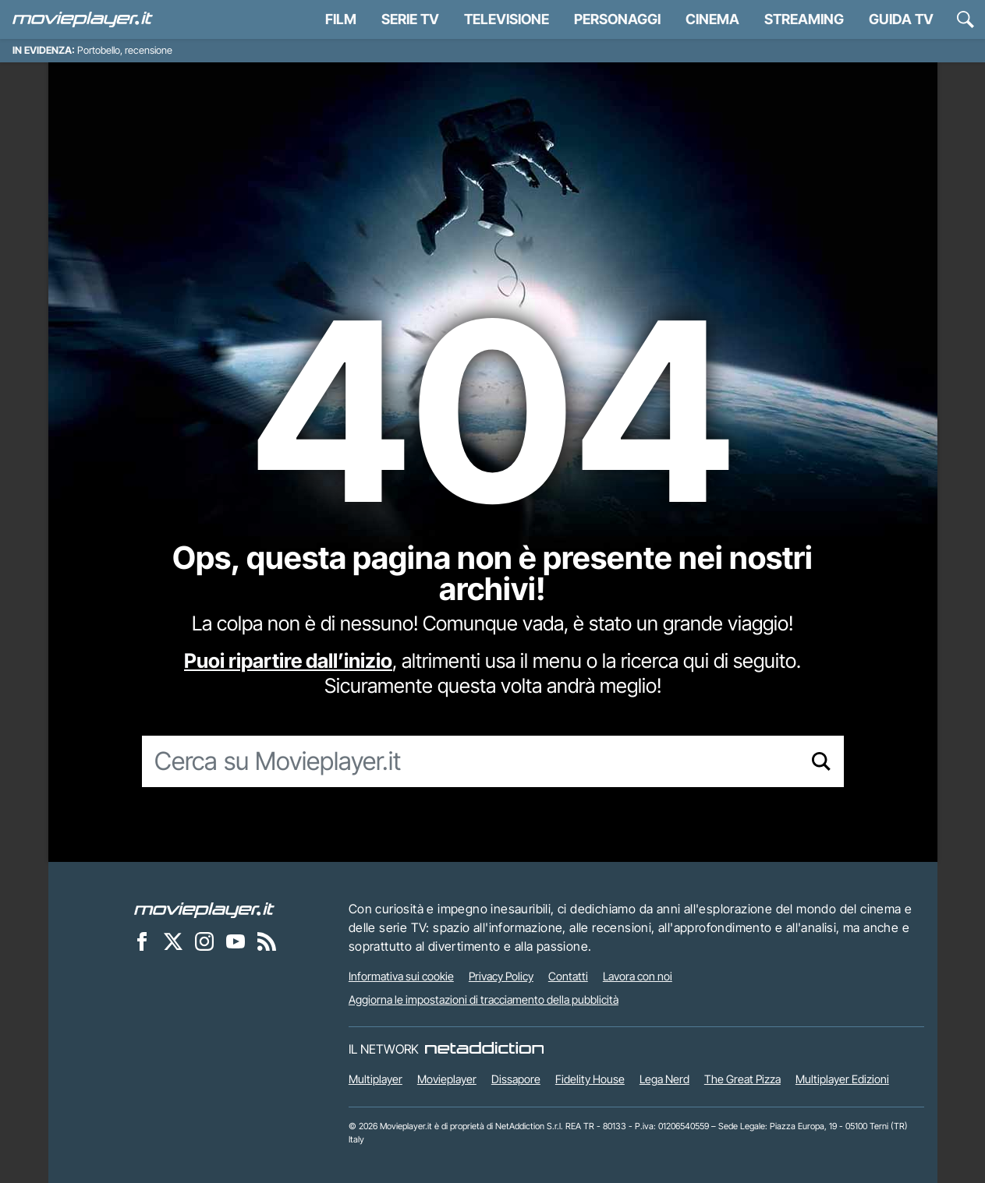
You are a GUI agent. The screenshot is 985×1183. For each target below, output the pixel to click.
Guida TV (901, 19)
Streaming (804, 19)
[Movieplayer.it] (82, 19)
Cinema (712, 19)
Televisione (506, 19)
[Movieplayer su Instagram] (204, 941)
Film (340, 19)
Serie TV (410, 19)
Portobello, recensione (124, 50)
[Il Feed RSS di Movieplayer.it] (266, 941)
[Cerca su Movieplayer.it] (470, 761)
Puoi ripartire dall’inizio (288, 660)
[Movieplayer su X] (173, 941)
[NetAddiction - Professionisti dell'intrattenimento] (484, 1049)
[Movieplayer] (204, 908)
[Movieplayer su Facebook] (142, 941)
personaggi (617, 19)
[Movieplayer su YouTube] (235, 941)
